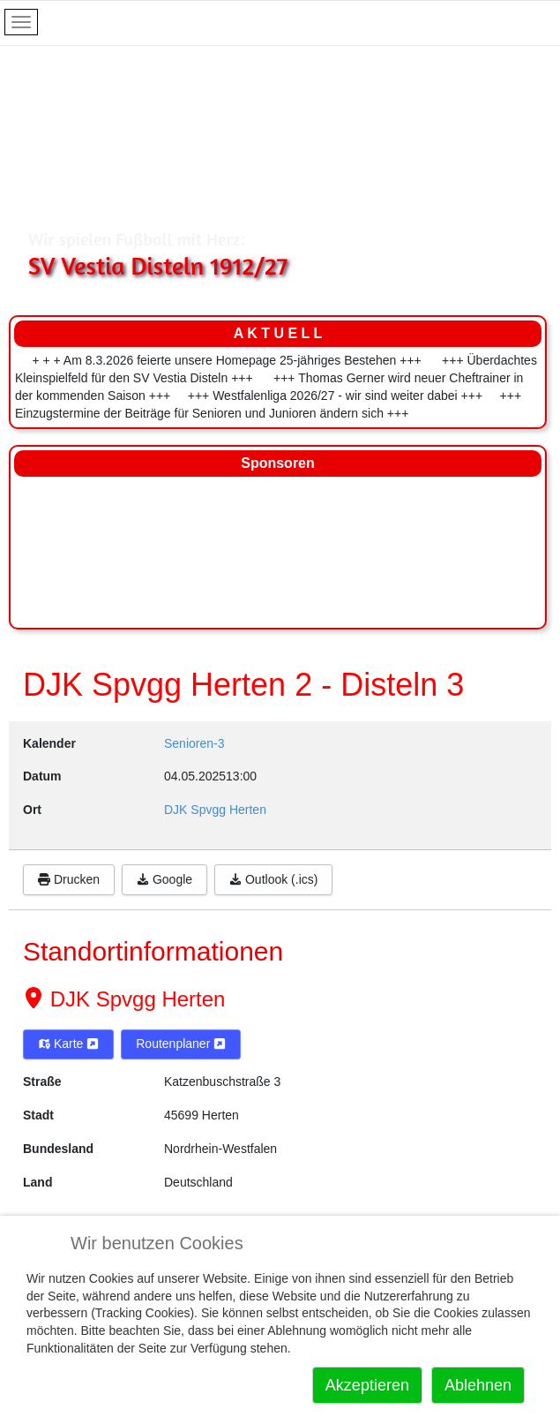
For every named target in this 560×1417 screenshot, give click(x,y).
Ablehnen (477, 1385)
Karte (68, 1043)
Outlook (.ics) (273, 879)
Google (164, 879)
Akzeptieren (367, 1385)
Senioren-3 (194, 743)
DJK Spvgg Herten (134, 999)
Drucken (69, 879)
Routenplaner (181, 1043)
